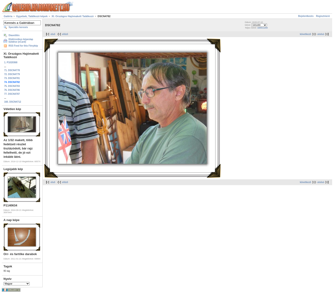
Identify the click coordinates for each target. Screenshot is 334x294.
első (53, 34)
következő (305, 34)
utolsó (320, 34)
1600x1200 (262, 28)
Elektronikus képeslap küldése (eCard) (21, 40)
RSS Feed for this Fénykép (23, 45)
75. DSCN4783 (12, 86)
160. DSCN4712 (12, 102)
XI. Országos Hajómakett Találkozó (72, 16)
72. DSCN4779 (12, 74)
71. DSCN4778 (12, 70)
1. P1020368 (10, 62)
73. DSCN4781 (12, 78)
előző (65, 34)
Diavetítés (14, 35)
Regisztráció (323, 16)
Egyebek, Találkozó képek (32, 16)
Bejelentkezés (306, 16)
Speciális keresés (18, 27)
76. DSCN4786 (12, 90)
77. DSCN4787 (12, 94)
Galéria (8, 16)
